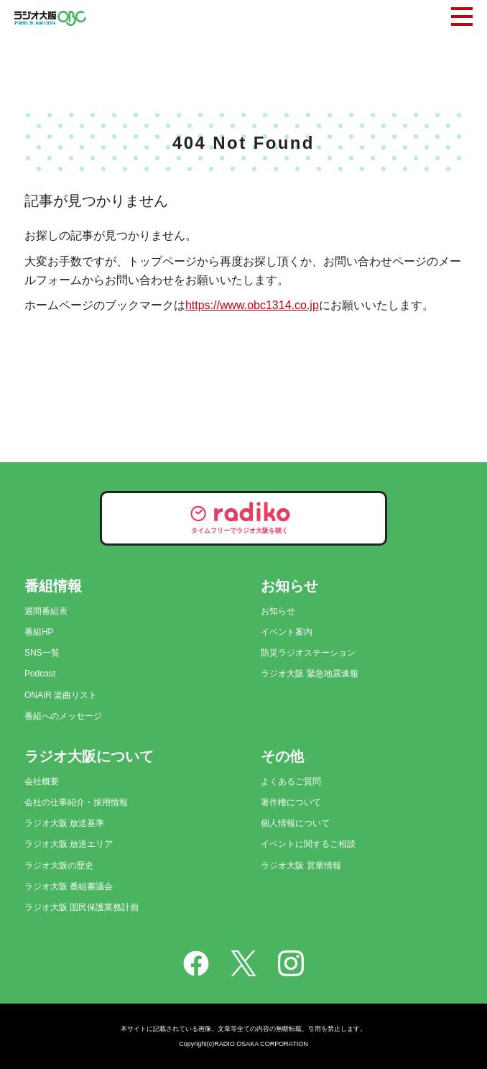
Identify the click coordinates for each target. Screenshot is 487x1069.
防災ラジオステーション (308, 653)
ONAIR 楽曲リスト (60, 695)
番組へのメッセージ (63, 716)
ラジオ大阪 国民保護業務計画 (81, 907)
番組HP (39, 632)
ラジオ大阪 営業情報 (300, 866)
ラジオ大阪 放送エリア (68, 844)
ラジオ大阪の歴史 (58, 866)
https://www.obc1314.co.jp (252, 305)
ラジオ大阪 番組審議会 (68, 886)
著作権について (291, 802)
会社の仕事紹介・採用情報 (76, 802)
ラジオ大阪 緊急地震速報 (309, 674)
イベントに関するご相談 (308, 844)
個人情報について (295, 823)
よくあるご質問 (291, 781)
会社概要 (41, 781)
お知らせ (278, 611)
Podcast (39, 674)
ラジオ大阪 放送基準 (64, 823)
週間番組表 (46, 611)
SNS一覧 (42, 653)
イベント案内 (286, 632)
